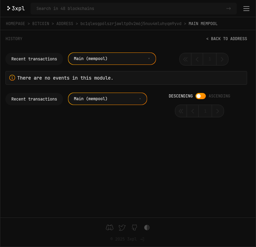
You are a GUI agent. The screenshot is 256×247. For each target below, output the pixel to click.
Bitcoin (40, 23)
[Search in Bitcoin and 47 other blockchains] (129, 8)
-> (228, 8)
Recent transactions (34, 59)
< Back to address (226, 39)
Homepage (15, 23)
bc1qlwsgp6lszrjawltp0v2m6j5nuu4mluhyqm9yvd (130, 23)
